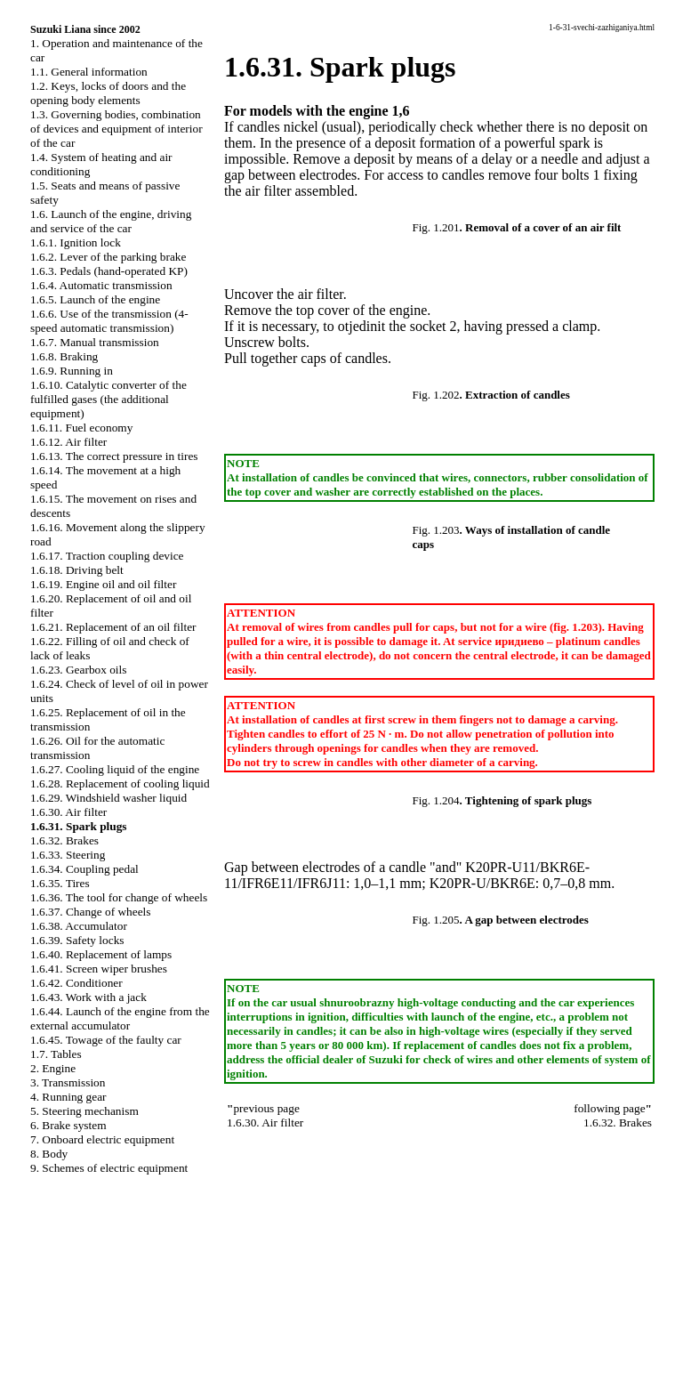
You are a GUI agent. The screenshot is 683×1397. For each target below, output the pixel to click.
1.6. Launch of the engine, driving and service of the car (110, 221)
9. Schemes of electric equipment (109, 1168)
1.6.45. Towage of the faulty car (105, 1039)
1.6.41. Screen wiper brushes (98, 968)
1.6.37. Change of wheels (90, 911)
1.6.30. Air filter (68, 812)
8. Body (49, 1153)
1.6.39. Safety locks (77, 940)
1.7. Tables (56, 1054)
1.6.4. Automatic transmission (101, 285)
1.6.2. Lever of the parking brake (108, 256)
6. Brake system (68, 1125)
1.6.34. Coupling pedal (84, 869)
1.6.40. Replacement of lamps (101, 954)
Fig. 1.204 (436, 800)
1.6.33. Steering (67, 854)
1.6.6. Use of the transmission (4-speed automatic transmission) (109, 321)
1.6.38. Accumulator (78, 926)
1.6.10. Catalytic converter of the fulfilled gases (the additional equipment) (108, 399)
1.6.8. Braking (64, 356)
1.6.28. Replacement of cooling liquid (120, 783)
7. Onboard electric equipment (102, 1139)
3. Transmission (67, 1082)
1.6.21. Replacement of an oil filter (113, 627)
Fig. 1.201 (436, 227)
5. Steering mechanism (84, 1111)
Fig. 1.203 (436, 530)
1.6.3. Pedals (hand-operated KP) (109, 271)
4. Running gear (68, 1096)
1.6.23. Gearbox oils (78, 669)
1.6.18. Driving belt (77, 570)
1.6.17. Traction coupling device (107, 555)
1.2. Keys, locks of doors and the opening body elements (108, 93)
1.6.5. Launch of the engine (95, 299)
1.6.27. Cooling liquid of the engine (114, 769)
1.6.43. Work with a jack (88, 997)
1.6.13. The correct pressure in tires (114, 456)
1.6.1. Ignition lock (75, 242)
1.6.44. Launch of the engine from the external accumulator (120, 1018)
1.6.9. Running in (71, 370)
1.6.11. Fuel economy (81, 427)
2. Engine (53, 1068)
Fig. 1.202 (436, 394)
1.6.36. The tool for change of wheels (118, 897)
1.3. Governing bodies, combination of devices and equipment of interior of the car (116, 128)
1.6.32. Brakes (64, 840)
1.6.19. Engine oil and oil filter (103, 584)
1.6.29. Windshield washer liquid (108, 797)
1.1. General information (89, 71)
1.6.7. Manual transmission (94, 342)
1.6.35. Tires (60, 883)
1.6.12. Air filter (68, 441)
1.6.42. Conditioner (76, 982)
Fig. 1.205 (436, 919)
